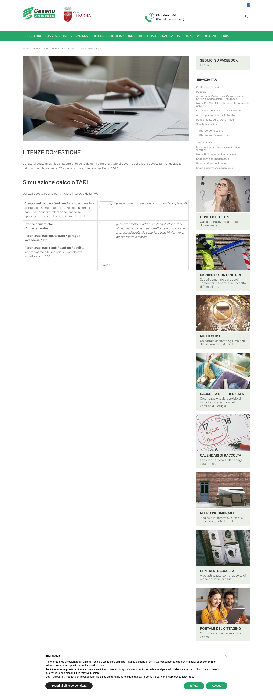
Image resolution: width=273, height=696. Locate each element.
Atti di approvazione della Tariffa (215, 115)
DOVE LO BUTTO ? (214, 217)
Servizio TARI (40, 48)
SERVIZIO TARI (207, 79)
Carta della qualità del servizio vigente (219, 110)
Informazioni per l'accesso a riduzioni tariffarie (218, 148)
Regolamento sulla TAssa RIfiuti (215, 119)
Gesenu (205, 65)
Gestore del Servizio (208, 87)
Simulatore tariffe (62, 48)
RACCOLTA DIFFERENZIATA (222, 394)
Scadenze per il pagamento (212, 159)
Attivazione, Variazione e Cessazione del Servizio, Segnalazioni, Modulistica (220, 98)
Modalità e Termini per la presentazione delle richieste (222, 105)
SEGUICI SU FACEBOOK (219, 60)
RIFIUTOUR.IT (211, 336)
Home (26, 48)
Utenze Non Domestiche (214, 135)
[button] (226, 656)
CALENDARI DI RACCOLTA (220, 455)
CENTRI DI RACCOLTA (217, 571)
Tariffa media (204, 142)
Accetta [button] (216, 685)
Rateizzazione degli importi (212, 163)
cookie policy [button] (96, 665)
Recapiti (201, 91)
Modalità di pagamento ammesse (216, 154)
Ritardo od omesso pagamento (214, 168)
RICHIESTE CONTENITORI (220, 275)
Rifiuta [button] (194, 685)
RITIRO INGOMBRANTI (217, 513)
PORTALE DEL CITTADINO (220, 629)
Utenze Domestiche (89, 48)
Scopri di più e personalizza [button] (69, 685)
